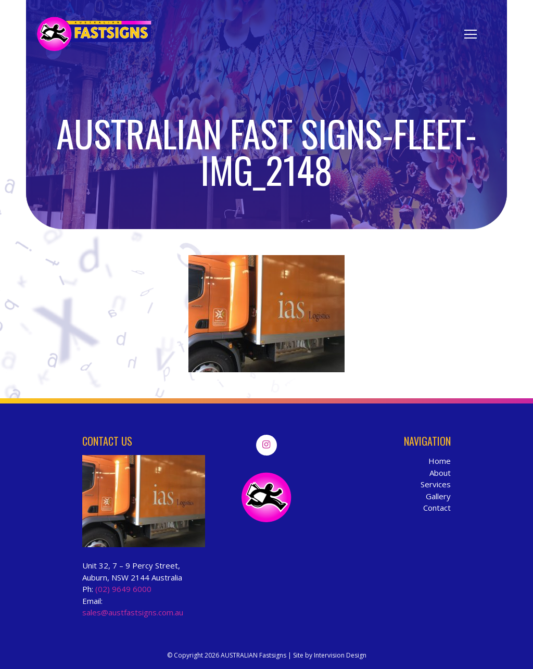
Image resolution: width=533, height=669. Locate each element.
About (440, 473)
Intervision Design (340, 655)
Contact (437, 507)
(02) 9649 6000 (123, 589)
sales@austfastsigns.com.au (132, 612)
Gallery (438, 496)
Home (439, 461)
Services (436, 484)
